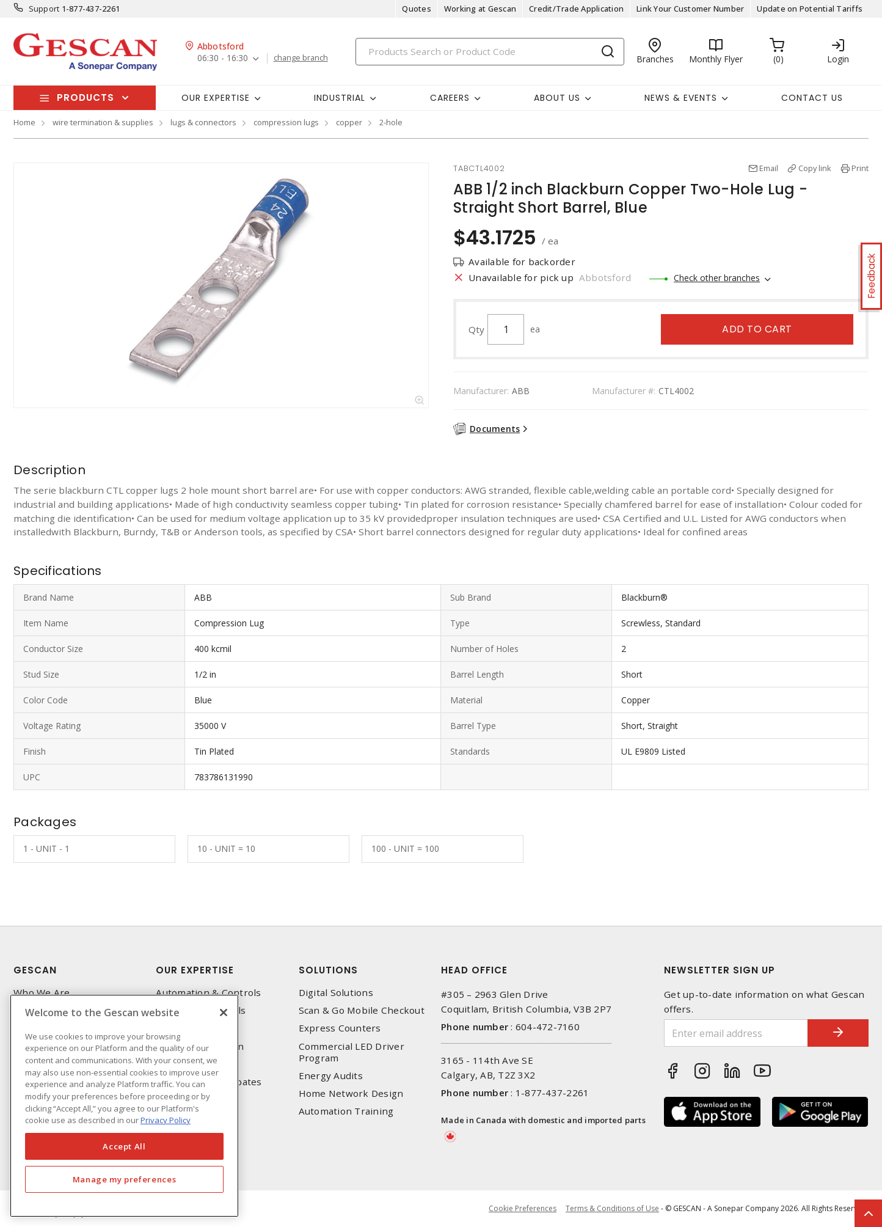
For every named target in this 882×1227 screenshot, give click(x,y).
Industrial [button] (339, 98)
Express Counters (340, 1028)
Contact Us (812, 98)
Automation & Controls (208, 992)
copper (349, 122)
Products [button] (85, 97)
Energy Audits (331, 1076)
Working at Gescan (480, 8)
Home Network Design (351, 1093)
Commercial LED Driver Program (351, 1052)
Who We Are (41, 992)
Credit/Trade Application (576, 8)
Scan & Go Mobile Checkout (362, 1010)
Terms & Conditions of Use (612, 1208)
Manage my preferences (125, 1179)
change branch (301, 58)
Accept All (124, 1146)
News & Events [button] (680, 98)
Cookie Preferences (522, 1208)
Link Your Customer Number (690, 8)
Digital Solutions (336, 992)
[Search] (489, 51)
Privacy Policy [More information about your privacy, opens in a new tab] (165, 1120)
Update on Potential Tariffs (809, 8)
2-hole (391, 122)
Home (24, 122)
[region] (124, 1105)
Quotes (416, 8)
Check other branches (717, 278)
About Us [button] (557, 98)
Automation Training (346, 1111)
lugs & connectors (203, 122)
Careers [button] (450, 98)
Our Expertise (195, 970)
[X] (223, 1012)
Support (44, 8)
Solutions (328, 970)
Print (860, 168)
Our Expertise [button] (215, 98)
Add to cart (757, 329)
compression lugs (286, 122)
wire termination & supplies (103, 122)
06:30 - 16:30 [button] (222, 58)
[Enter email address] (736, 1033)
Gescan (35, 970)
